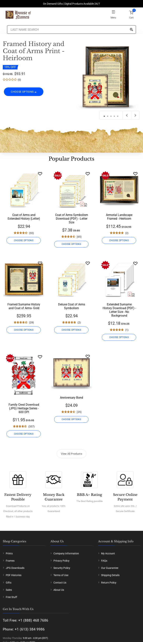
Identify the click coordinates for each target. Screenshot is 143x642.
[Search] (131, 30)
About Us (58, 589)
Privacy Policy (61, 560)
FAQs (104, 560)
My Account (108, 553)
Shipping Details (110, 575)
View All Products (71, 453)
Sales (9, 589)
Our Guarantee (109, 567)
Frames (10, 560)
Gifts (8, 582)
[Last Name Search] (71, 29)
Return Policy (108, 582)
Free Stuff (11, 597)
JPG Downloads (15, 567)
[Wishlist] (40, 174)
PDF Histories (13, 575)
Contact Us (59, 582)
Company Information (66, 553)
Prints (9, 553)
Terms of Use (60, 575)
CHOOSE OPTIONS (23, 94)
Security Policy (61, 567)
